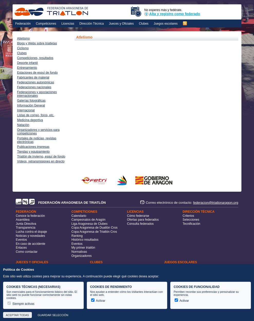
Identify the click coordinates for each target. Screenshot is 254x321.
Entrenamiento (27, 68)
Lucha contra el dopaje (31, 232)
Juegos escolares (165, 23)
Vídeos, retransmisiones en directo (40, 161)
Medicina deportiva (30, 120)
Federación (23, 23)
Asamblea (22, 219)
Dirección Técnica (91, 23)
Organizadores (81, 256)
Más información (90, 315)
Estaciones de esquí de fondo (37, 72)
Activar (98, 301)
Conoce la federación (30, 216)
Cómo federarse (138, 216)
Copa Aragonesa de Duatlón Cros (94, 227)
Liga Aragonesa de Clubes (89, 224)
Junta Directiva (26, 224)
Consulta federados (140, 224)
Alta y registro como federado (172, 14)
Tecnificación (191, 224)
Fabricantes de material (33, 77)
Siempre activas (20, 304)
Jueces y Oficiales (121, 23)
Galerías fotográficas (31, 100)
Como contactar (26, 252)
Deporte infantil (27, 63)
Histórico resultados (84, 239)
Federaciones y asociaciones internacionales (37, 94)
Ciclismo (23, 48)
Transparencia (25, 227)
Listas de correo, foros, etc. (35, 115)
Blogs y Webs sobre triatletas (37, 43)
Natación (23, 125)
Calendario (78, 216)
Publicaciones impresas (33, 147)
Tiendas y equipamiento (33, 151)
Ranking (77, 236)
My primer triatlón (83, 247)
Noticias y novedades (30, 236)
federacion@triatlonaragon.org (215, 203)
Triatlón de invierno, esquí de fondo (41, 156)
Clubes (143, 23)
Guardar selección (52, 315)
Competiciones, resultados (35, 58)
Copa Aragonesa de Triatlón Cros (94, 232)
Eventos (21, 239)
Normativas (79, 252)
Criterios (188, 216)
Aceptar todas (17, 315)
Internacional (26, 110)
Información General (31, 105)
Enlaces (21, 247)
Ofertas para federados (143, 219)
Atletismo (23, 38)
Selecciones (191, 219)
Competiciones (46, 23)
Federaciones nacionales (34, 87)
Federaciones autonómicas (35, 82)
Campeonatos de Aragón (88, 219)
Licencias (67, 23)
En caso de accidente (30, 244)
